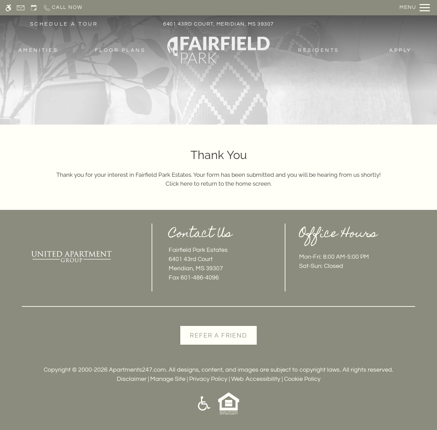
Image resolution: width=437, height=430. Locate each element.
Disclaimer (131, 379)
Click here (179, 183)
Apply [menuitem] (400, 50)
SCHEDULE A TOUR (64, 24)
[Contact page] (20, 8)
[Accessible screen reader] (8, 8)
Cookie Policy (302, 379)
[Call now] (63, 8)
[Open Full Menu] (414, 8)
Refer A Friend (218, 335)
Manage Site (167, 379)
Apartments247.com (137, 370)
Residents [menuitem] (318, 50)
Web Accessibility (255, 379)
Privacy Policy (208, 379)
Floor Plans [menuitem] (120, 50)
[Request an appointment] (34, 8)
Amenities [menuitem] (38, 50)
